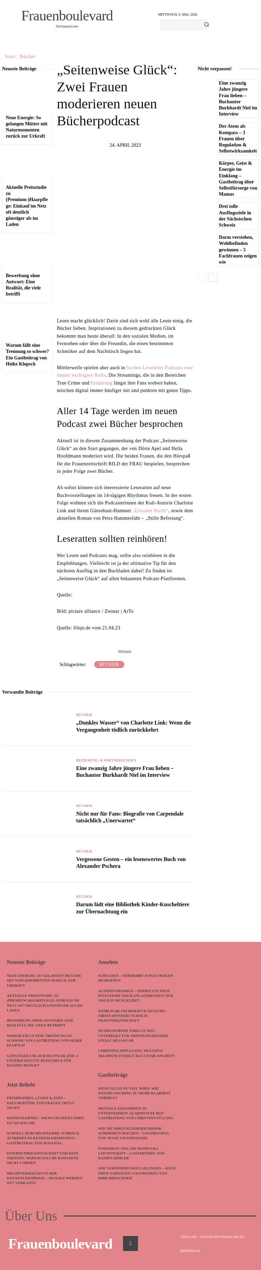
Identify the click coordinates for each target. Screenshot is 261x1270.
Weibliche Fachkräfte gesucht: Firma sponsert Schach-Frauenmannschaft (133, 1015)
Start (10, 56)
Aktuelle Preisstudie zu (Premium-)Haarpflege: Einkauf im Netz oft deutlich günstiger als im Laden (27, 206)
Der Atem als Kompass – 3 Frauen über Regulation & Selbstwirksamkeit (237, 139)
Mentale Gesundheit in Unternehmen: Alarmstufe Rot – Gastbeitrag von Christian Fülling (136, 1117)
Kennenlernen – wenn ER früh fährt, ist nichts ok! (39, 1119)
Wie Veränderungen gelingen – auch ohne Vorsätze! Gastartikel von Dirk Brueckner (135, 1177)
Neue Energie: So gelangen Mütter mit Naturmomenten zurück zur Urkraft (44, 980)
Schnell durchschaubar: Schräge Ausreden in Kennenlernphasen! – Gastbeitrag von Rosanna (44, 1137)
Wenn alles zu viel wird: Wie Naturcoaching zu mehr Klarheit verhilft (135, 1097)
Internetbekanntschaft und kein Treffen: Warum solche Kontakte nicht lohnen (43, 1157)
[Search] (206, 24)
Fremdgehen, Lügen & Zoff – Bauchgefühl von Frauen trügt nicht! (41, 1102)
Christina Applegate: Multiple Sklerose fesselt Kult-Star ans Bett (131, 1055)
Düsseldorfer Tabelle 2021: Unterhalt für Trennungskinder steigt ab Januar (133, 1035)
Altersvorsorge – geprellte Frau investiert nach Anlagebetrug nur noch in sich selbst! (136, 995)
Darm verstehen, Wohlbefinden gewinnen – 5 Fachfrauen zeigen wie (237, 250)
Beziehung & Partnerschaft (106, 761)
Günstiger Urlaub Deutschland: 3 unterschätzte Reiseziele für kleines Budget (43, 1060)
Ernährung (101, 383)
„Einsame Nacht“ (150, 510)
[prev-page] (202, 277)
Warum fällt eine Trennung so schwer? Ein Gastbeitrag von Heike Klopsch (45, 1040)
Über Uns (31, 1214)
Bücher (27, 56)
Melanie (124, 651)
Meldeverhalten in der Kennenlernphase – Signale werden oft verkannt (45, 1177)
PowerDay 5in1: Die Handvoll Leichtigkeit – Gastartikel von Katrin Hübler (132, 1157)
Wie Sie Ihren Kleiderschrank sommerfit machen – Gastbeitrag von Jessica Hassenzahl (134, 1137)
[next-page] (213, 277)
